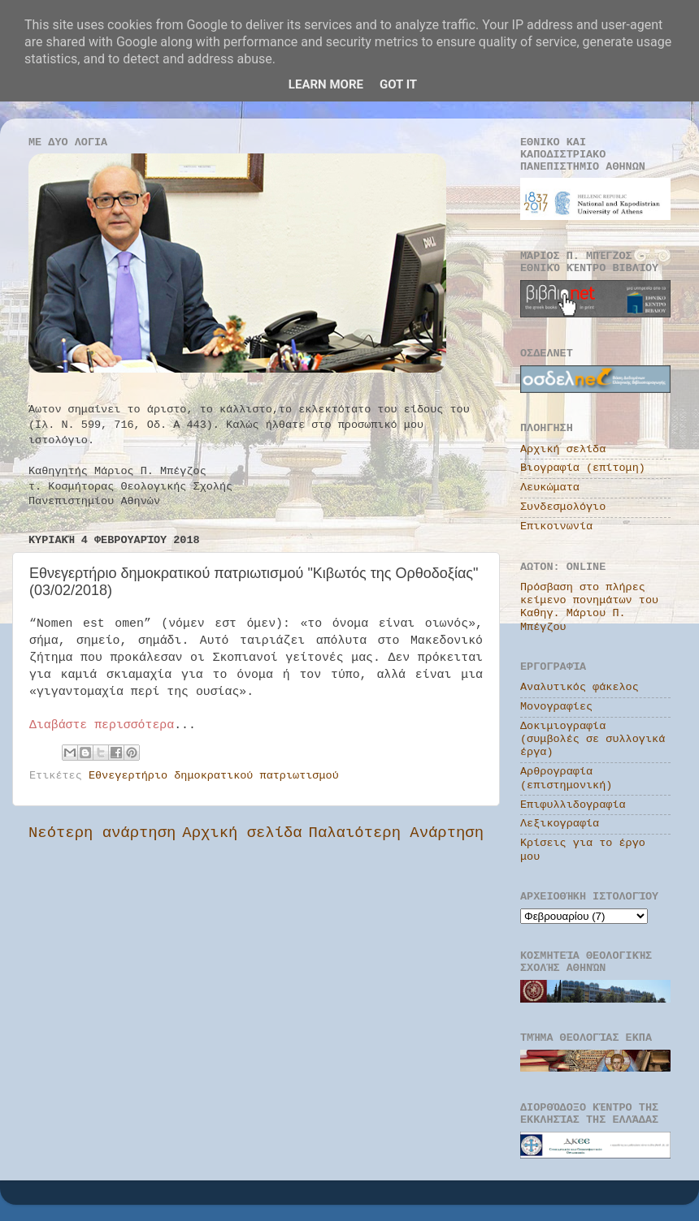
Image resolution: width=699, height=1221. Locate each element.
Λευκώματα (550, 487)
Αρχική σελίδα (242, 833)
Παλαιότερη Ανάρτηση (396, 833)
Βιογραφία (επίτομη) (582, 468)
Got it (398, 84)
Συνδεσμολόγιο (563, 507)
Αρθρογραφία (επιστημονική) (566, 778)
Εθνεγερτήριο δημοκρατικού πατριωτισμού (214, 776)
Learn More (326, 84)
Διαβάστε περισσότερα (101, 724)
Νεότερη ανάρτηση (102, 833)
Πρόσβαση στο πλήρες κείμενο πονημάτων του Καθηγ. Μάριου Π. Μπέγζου (589, 607)
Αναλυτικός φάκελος (579, 687)
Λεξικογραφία (559, 824)
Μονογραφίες (556, 707)
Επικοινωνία (556, 526)
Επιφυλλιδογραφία (573, 805)
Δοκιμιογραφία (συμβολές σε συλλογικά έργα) (592, 739)
